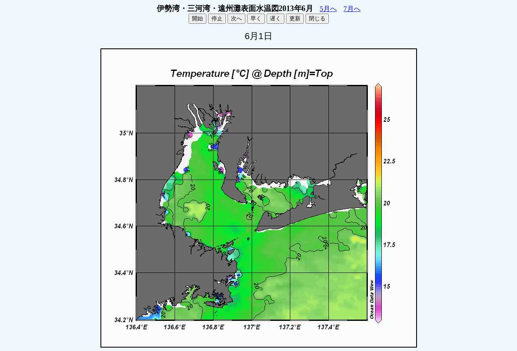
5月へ (328, 8)
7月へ (352, 8)
